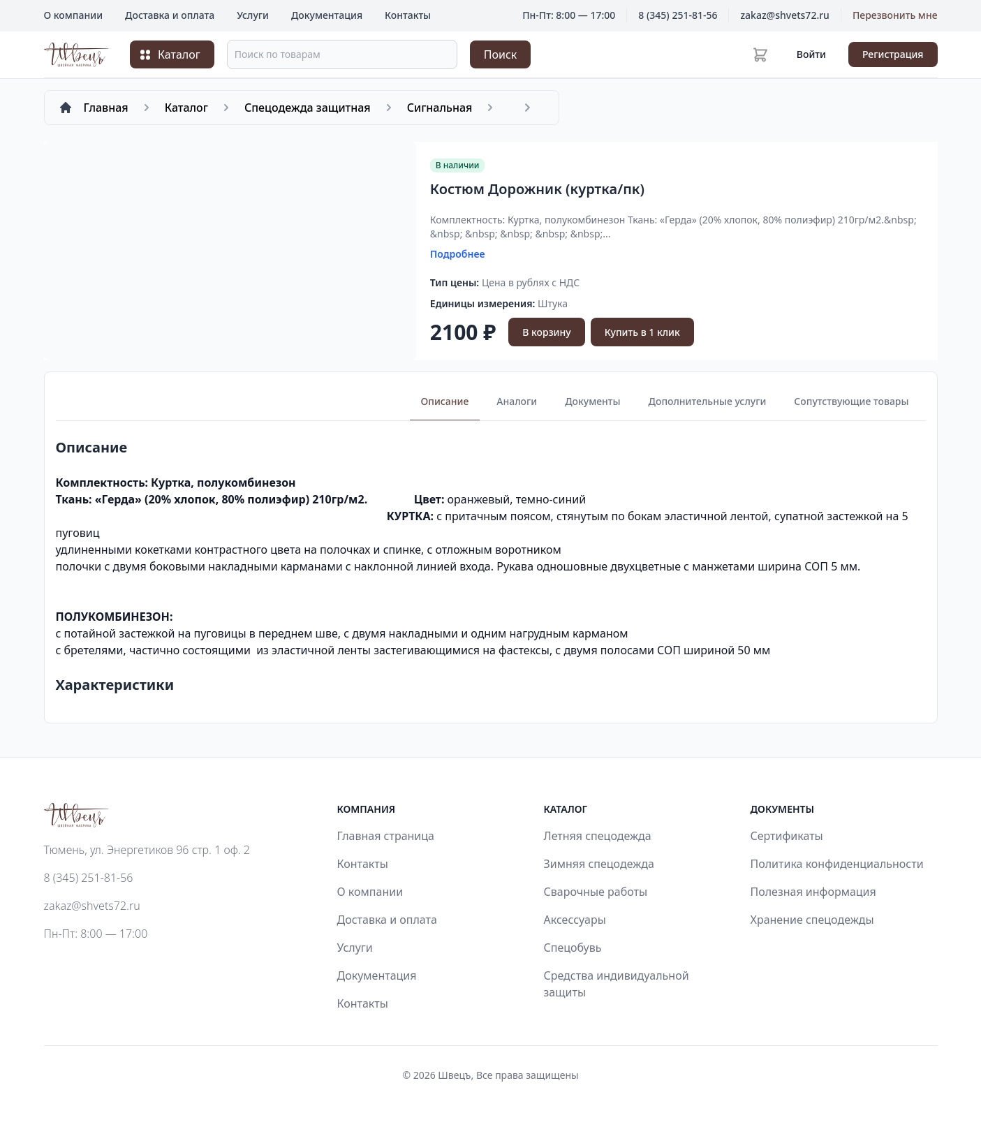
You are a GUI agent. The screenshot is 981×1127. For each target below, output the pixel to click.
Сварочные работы (596, 891)
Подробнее (457, 253)
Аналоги (516, 401)
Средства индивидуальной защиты (616, 984)
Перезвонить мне (895, 15)
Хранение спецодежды (812, 919)
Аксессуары (575, 919)
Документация (326, 15)
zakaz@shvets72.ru (784, 15)
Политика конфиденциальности (837, 863)
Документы (592, 401)
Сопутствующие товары (851, 401)
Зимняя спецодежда (599, 863)
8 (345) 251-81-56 (677, 15)
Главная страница (386, 836)
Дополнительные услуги (708, 401)
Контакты (408, 15)
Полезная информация (813, 891)
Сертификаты (787, 836)
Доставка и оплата (169, 15)
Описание (445, 401)
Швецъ (454, 1075)
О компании (73, 15)
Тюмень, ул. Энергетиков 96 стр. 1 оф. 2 (147, 849)
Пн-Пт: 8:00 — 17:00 (96, 933)
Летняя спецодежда (597, 836)
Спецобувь (573, 947)
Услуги (253, 15)
